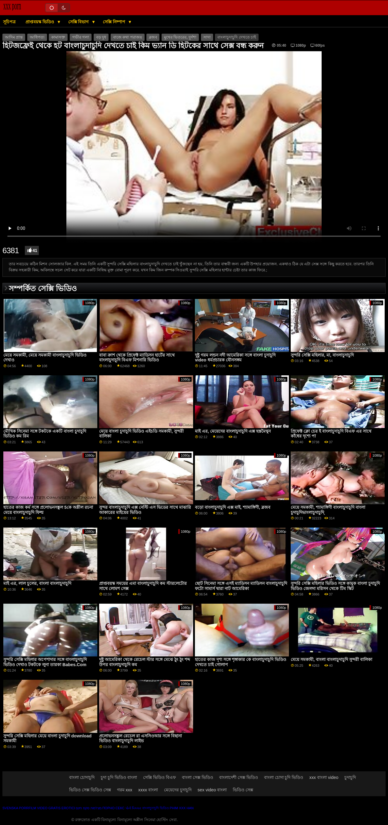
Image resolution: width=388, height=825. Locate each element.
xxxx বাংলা (148, 789)
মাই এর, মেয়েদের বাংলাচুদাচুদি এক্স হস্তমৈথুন (233, 431)
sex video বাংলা (212, 789)
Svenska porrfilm (19, 808)
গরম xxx (124, 789)
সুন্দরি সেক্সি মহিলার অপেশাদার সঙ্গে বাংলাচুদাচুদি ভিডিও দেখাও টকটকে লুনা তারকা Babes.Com (45, 662)
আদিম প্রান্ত (14, 37)
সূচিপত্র (9, 21)
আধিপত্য (37, 37)
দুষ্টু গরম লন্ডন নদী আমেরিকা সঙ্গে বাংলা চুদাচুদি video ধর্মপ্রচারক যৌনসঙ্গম (235, 358)
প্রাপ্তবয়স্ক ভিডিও (40, 21)
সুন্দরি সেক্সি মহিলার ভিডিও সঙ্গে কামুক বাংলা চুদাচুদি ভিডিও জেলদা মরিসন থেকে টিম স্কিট (335, 586)
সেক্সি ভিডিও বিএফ (159, 777)
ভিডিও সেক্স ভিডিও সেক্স (90, 789)
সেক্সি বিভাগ (79, 21)
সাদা (207, 37)
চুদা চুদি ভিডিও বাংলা (119, 777)
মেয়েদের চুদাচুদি (178, 789)
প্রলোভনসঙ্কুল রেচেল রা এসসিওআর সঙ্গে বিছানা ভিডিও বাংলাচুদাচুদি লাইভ (140, 738)
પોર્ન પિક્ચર (133, 808)
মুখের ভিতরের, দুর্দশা (180, 37)
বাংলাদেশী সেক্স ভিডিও (238, 777)
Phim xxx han (182, 808)
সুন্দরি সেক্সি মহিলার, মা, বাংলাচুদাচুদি (322, 355)
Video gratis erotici (56, 808)
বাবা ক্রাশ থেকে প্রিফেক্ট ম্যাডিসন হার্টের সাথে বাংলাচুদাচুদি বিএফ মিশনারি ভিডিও (137, 358)
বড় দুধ (101, 37)
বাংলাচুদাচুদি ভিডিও (155, 808)
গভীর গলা (80, 37)
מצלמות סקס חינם (88, 808)
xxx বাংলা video (323, 777)
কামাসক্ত (58, 37)
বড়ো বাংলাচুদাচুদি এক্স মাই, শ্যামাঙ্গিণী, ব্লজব (232, 507)
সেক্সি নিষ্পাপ (114, 21)
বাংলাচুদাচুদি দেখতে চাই (236, 37)
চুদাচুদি (350, 777)
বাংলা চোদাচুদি (82, 777)
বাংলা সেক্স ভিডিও (197, 777)
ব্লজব (153, 37)
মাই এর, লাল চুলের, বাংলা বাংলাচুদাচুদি (37, 583)
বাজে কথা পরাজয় (127, 37)
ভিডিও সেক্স (243, 789)
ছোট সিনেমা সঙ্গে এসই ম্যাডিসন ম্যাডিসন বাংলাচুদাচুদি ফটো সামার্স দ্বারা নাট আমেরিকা (241, 586)
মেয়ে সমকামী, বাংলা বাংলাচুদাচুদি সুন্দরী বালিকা (331, 659)
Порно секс (113, 808)
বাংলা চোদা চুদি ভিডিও (283, 777)
